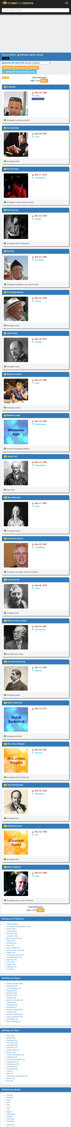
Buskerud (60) (12, 993)
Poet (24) (10, 969)
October (10, 1116)
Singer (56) (11, 941)
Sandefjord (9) (12, 1066)
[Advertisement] (35, 33)
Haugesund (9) (12, 1069)
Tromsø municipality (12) (16, 1059)
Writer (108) (11, 929)
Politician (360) (12, 924)
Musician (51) (12, 943)
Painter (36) (11, 952)
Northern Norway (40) (15, 1010)
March (9, 1100)
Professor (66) (12, 934)
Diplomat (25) (12, 967)
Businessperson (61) (14, 938)
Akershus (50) (12, 995)
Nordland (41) (12, 1007)
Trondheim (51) (12, 1040)
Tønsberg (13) (12, 1057)
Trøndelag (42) (12, 1005)
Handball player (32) (14, 957)
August (9, 1112)
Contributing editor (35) (15, 955)
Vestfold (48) (11, 998)
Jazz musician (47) (13, 948)
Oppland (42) (11, 1002)
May (8, 1105)
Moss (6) (10, 1081)
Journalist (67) (12, 931)
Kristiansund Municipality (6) (17, 1076)
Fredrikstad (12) (12, 1062)
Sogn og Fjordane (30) (15, 1017)
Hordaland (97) (12, 986)
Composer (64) (12, 936)
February (10, 1097)
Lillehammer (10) (13, 1064)
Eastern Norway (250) (15, 983)
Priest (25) (10, 962)
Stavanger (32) (12, 1045)
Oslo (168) (10, 1036)
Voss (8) (10, 1071)
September (11, 1114)
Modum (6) (11, 1078)
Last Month (11, 1125)
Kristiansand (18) (13, 1050)
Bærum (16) (11, 1052)
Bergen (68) (11, 1038)
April (8, 1102)
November (10, 1119)
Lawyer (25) (11, 964)
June (8, 1107)
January (10, 1095)
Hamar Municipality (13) (15, 1055)
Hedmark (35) (12, 1012)
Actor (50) (10, 945)
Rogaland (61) (12, 991)
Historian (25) (12, 960)
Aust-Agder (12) (12, 1019)
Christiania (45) (12, 1043)
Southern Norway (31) (15, 1014)
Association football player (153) (18, 926)
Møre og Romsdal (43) (15, 1000)
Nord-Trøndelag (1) (14, 1021)
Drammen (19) (12, 1047)
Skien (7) (10, 1074)
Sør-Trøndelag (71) (14, 988)
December (10, 1121)
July (8, 1109)
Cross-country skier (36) (15, 950)
